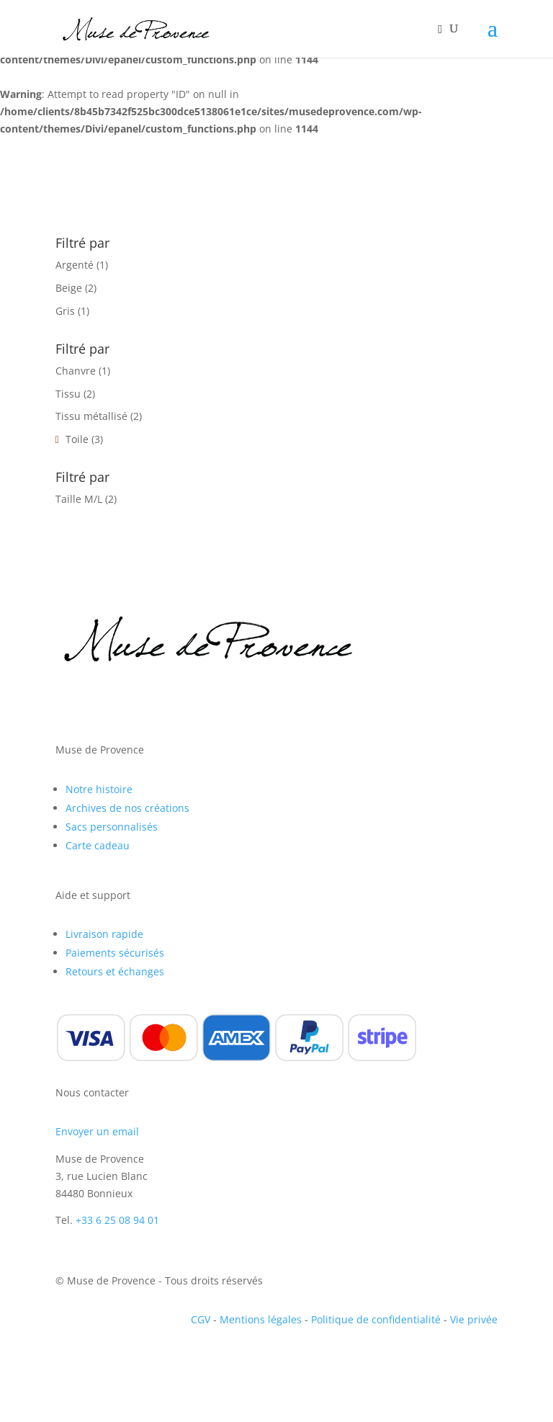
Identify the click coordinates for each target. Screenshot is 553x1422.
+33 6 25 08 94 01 (117, 1220)
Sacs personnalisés (112, 826)
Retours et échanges (115, 971)
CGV (200, 1319)
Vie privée (474, 1319)
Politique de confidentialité (376, 1319)
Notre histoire (99, 789)
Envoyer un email (97, 1131)
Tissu (68, 394)
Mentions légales (261, 1319)
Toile (77, 439)
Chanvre (75, 370)
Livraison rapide (104, 934)
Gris (65, 311)
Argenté (74, 265)
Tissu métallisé (91, 416)
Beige (68, 288)
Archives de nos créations (127, 808)
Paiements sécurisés (115, 953)
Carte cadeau (98, 845)
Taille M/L (78, 499)
